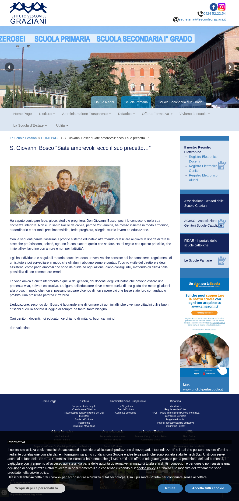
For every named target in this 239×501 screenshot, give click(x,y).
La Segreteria (126, 406)
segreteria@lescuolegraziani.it (199, 19)
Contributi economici (126, 412)
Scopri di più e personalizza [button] (36, 488)
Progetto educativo (175, 419)
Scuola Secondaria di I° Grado (180, 102)
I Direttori (84, 416)
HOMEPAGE (50, 138)
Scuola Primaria (136, 102)
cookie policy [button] (146, 468)
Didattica (126, 114)
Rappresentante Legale (84, 406)
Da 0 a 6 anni (104, 102)
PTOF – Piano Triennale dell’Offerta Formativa (175, 412)
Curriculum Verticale (175, 416)
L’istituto (47, 114)
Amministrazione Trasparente (86, 114)
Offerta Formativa (157, 114)
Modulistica (175, 406)
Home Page (22, 114)
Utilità (62, 125)
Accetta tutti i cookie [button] (208, 488)
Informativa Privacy (175, 426)
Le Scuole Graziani (23, 138)
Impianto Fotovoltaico (84, 426)
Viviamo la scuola (194, 114)
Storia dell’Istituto (84, 419)
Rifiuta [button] (170, 488)
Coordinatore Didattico (84, 409)
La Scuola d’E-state (30, 125)
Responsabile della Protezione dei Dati (84, 412)
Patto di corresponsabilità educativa (175, 423)
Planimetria (84, 423)
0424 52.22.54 (211, 13)
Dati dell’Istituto (126, 409)
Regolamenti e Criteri (175, 409)
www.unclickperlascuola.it (203, 389)
